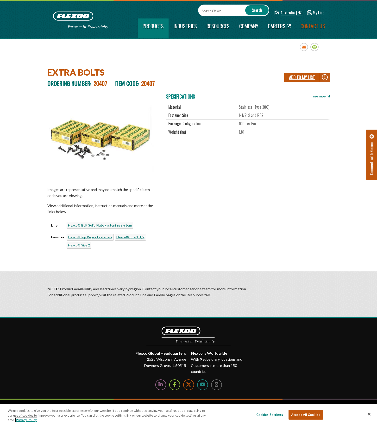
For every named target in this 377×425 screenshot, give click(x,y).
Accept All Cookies (305, 414)
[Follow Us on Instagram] (216, 385)
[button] (284, 13)
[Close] (369, 414)
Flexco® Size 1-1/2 (130, 237)
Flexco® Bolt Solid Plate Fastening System (100, 225)
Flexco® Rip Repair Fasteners (90, 237)
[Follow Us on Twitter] (188, 385)
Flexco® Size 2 (79, 245)
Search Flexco (211, 11)
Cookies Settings (269, 414)
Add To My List (302, 77)
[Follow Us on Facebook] (174, 385)
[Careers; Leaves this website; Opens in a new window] (279, 28)
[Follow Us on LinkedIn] (160, 385)
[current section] (153, 28)
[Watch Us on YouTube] (202, 385)
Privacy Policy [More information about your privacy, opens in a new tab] (26, 420)
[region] (188, 414)
